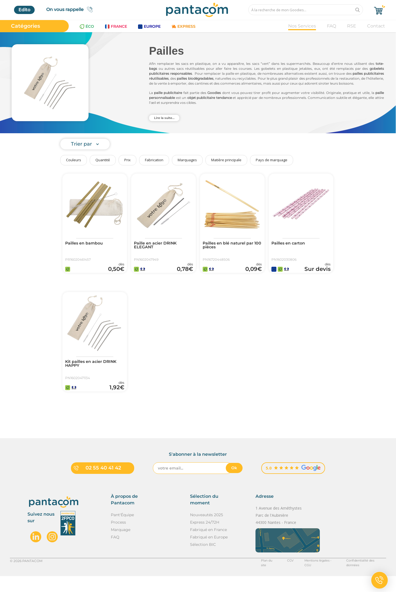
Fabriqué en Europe (209, 552)
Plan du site (260, 576)
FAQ (331, 26)
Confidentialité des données (363, 576)
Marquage (120, 545)
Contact (376, 26)
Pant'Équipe (122, 530)
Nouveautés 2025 (206, 530)
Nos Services (302, 26)
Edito (24, 9)
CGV (281, 576)
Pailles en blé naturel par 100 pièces (231, 245)
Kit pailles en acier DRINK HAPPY (94, 372)
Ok (234, 483)
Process (118, 537)
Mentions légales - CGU (313, 576)
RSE (351, 26)
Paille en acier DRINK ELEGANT (158, 245)
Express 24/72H (204, 537)
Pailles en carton (291, 243)
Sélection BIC (203, 560)
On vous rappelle (71, 9)
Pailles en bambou (86, 243)
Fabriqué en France (208, 545)
